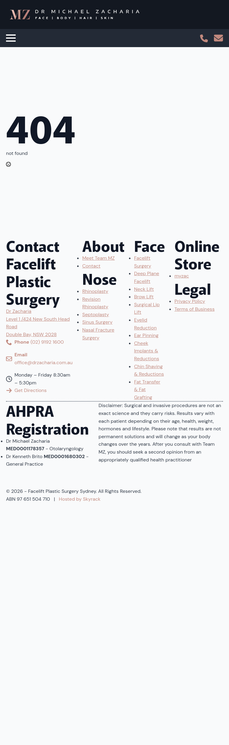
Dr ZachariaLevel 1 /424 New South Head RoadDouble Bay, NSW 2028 (38, 323)
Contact (91, 266)
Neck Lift (144, 289)
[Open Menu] (11, 38)
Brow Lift (144, 297)
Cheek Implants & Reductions (146, 351)
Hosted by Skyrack (79, 499)
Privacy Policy (189, 301)
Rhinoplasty (95, 291)
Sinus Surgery (97, 322)
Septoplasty (95, 314)
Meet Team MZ (98, 258)
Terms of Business (194, 309)
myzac (181, 276)
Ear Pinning (146, 335)
